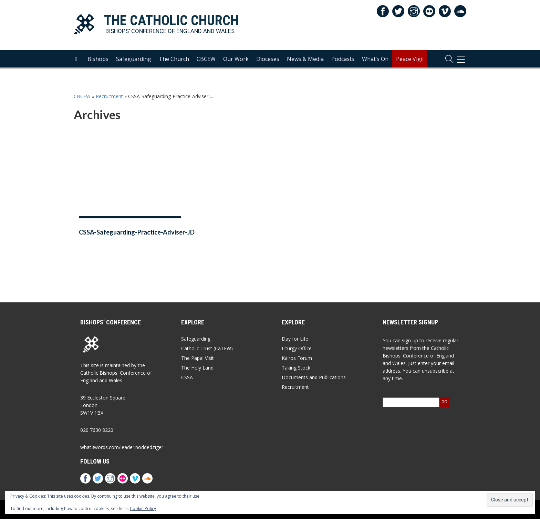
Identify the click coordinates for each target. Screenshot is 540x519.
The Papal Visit (197, 358)
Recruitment (109, 96)
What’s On (375, 59)
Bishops (97, 59)
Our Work (236, 59)
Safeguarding (133, 59)
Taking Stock (296, 367)
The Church (174, 59)
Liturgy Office (297, 348)
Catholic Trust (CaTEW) (207, 348)
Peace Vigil (410, 59)
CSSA (187, 377)
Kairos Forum (297, 358)
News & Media (305, 59)
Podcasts (342, 59)
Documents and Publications (314, 377)
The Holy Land (197, 367)
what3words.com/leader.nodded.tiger (121, 447)
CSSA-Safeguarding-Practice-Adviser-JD (137, 232)
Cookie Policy (143, 508)
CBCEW (206, 59)
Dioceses (267, 59)
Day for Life (295, 338)
